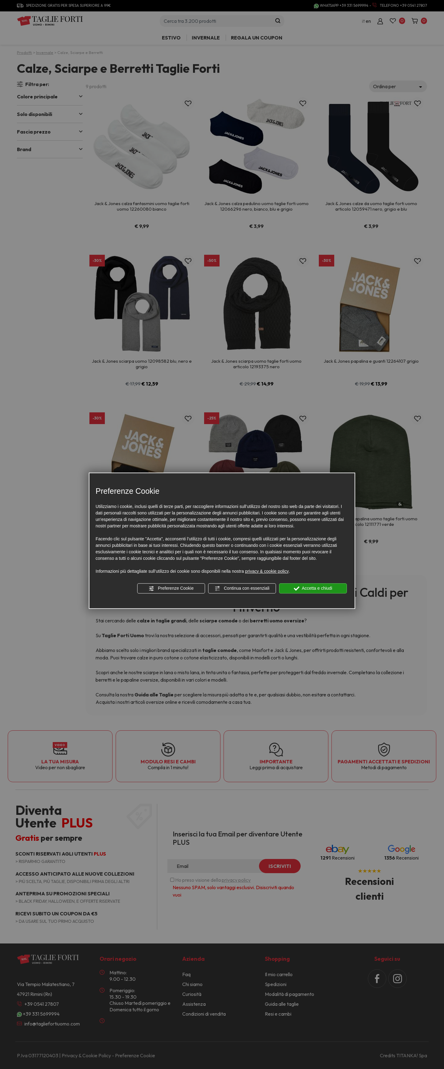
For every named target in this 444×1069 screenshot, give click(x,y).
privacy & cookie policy (267, 571)
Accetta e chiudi (313, 588)
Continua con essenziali (242, 588)
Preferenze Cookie (171, 588)
